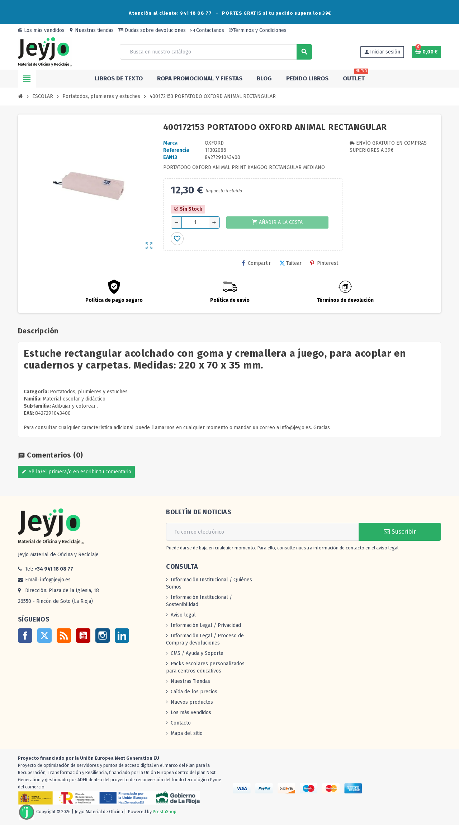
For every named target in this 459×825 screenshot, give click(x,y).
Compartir (256, 263)
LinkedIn (122, 635)
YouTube (83, 635)
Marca (170, 143)
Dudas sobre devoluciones (152, 30)
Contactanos (207, 30)
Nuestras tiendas (91, 30)
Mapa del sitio (187, 733)
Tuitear (290, 263)
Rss (64, 635)
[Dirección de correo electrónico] (262, 532)
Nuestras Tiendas (190, 681)
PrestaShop (164, 811)
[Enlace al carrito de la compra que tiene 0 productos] (426, 52)
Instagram (102, 635)
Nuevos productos (192, 702)
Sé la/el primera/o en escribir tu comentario (76, 472)
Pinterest (324, 263)
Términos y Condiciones (257, 30)
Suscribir (400, 531)
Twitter (44, 635)
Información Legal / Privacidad (206, 625)
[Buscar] (215, 52)
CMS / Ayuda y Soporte (197, 653)
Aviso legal (183, 615)
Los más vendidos (41, 30)
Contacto (181, 723)
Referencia (176, 150)
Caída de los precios (194, 692)
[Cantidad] (195, 222)
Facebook (25, 635)
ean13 (170, 157)
